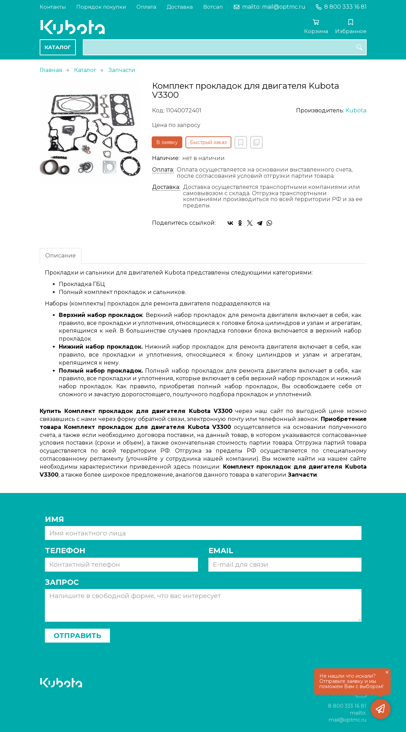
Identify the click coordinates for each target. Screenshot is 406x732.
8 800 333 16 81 (345, 6)
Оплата (146, 6)
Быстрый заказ (208, 142)
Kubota (355, 110)
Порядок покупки (101, 6)
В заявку (167, 142)
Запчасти (121, 70)
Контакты (53, 6)
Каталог (58, 47)
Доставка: (166, 187)
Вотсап (213, 6)
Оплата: (163, 170)
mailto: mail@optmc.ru (273, 6)
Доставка (180, 6)
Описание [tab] (60, 255)
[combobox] (225, 47)
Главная (51, 70)
